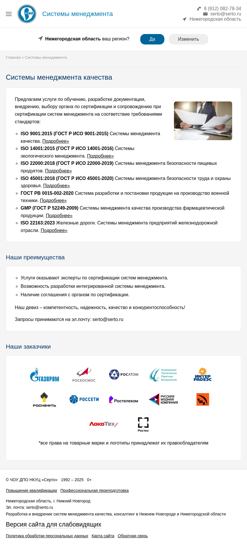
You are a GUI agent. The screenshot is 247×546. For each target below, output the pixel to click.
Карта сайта (103, 535)
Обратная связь (133, 535)
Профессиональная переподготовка (95, 490)
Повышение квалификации (31, 490)
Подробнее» (55, 141)
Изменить (188, 39)
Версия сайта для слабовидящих (54, 524)
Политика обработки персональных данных (47, 535)
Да (152, 39)
